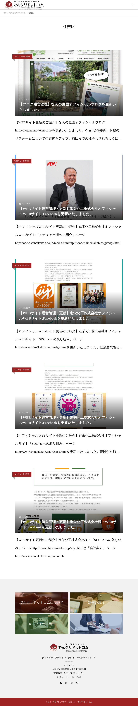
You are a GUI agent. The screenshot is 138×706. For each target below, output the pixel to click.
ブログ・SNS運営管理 (22, 57)
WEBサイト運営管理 (21, 161)
